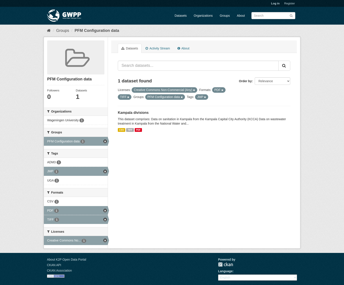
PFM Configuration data (97, 30)
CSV (121, 130)
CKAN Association (59, 270)
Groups (225, 15)
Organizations (203, 15)
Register (289, 3)
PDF (138, 130)
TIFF (129, 130)
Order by (245, 81)
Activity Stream (157, 48)
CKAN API (54, 265)
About (241, 15)
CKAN (225, 264)
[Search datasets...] (198, 66)
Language (225, 271)
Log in (275, 3)
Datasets (181, 15)
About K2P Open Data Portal (66, 259)
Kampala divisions (133, 112)
